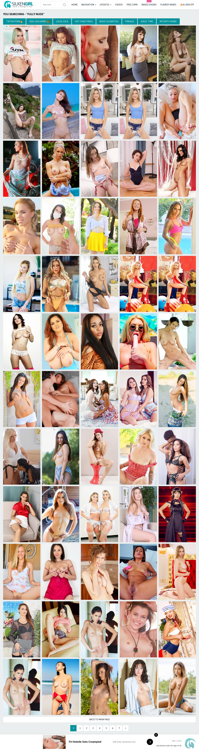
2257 (179, 741)
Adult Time (147, 21)
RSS (173, 741)
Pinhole (129, 21)
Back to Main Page (99, 719)
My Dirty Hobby (168, 21)
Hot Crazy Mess (84, 21)
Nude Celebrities (108, 21)
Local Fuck (62, 21)
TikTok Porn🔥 (14, 21)
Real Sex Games (39, 21)
